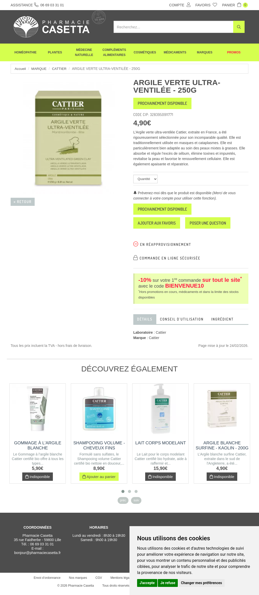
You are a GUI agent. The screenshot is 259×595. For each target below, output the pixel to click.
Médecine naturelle (84, 53)
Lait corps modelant (160, 447)
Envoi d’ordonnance (46, 582)
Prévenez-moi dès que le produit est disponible (172, 194)
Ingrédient (222, 323)
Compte (179, 5)
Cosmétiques (145, 53)
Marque (39, 69)
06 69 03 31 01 (42, 548)
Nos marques (77, 582)
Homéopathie (25, 53)
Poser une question (217, 226)
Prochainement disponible (166, 104)
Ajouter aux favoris (160, 226)
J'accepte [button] (147, 583)
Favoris (206, 5)
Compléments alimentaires (114, 53)
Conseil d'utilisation (182, 323)
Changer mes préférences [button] (201, 583)
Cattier (60, 69)
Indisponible (37, 481)
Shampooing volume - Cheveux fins (99, 449)
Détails (145, 323)
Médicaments (175, 53)
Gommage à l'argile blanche (37, 449)
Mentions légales (121, 582)
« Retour (23, 202)
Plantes (55, 53)
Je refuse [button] (167, 583)
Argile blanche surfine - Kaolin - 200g (222, 449)
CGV (98, 582)
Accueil (20, 69)
